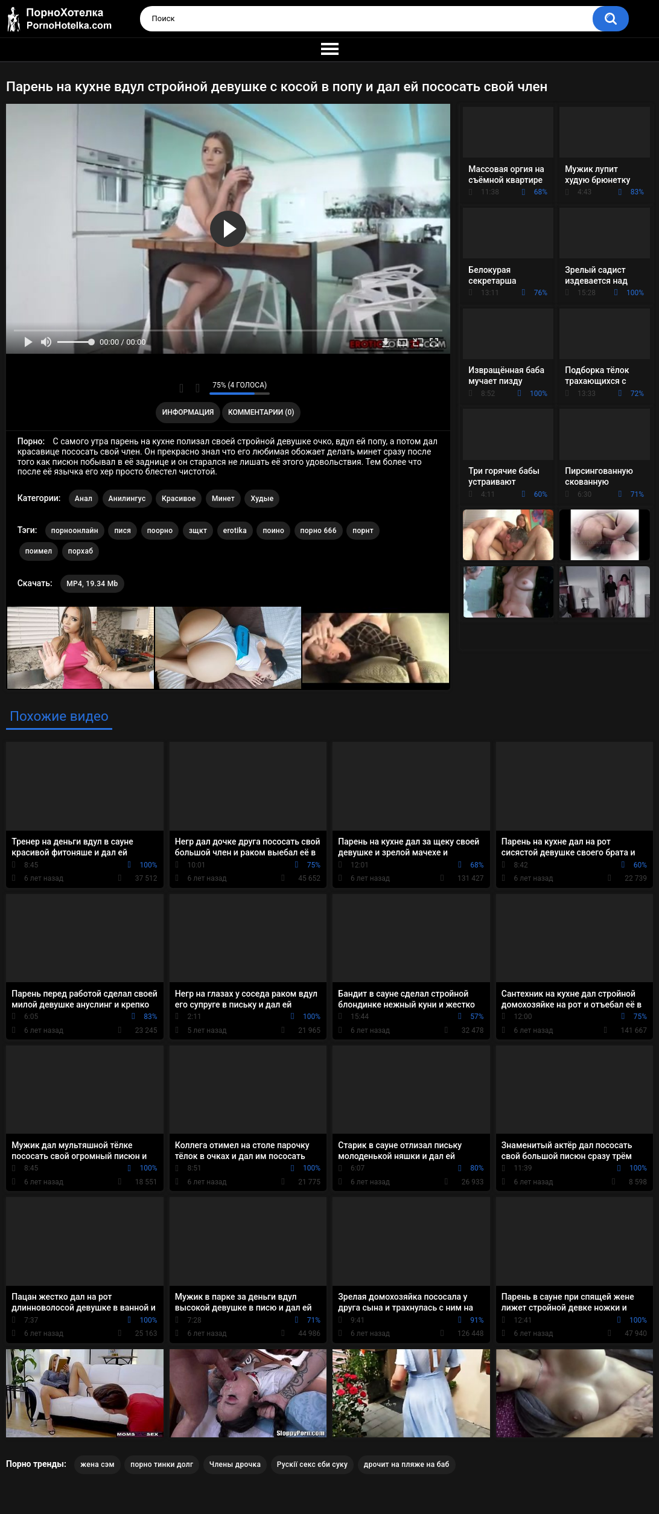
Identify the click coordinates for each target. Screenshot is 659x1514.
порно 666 (319, 530)
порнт (363, 530)
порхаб (80, 551)
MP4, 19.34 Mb (92, 584)
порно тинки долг (161, 1464)
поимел (39, 551)
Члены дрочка (235, 1464)
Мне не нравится (197, 388)
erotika (235, 530)
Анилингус (127, 498)
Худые (261, 498)
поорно (160, 530)
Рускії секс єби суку (312, 1464)
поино (273, 530)
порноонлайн (74, 530)
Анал (83, 498)
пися (122, 530)
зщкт (198, 530)
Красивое (179, 498)
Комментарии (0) (261, 412)
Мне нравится (181, 388)
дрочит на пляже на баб (407, 1464)
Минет (223, 498)
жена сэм (97, 1464)
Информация (188, 412)
